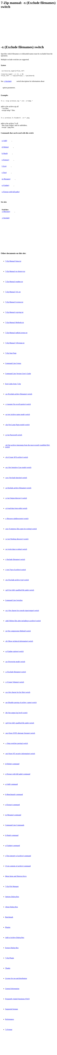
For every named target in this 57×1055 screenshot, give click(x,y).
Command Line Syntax (13, 365)
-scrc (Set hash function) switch (16, 480)
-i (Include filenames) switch (15, 561)
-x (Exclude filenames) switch (15, 674)
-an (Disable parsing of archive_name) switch (21, 704)
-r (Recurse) (6, 213)
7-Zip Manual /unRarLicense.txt (16, 335)
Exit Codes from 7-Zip (13, 386)
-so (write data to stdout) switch (16, 551)
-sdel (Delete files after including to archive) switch (23, 623)
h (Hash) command (11, 837)
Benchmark (9, 919)
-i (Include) (8, 82)
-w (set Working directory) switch (16, 541)
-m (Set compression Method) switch (18, 633)
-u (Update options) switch (14, 653)
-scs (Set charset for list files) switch (17, 694)
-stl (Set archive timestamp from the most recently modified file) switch (27, 448)
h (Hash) (5, 155)
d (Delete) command (12, 766)
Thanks (7, 970)
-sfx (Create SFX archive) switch (16, 459)
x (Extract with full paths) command (17, 776)
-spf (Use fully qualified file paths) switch (19, 592)
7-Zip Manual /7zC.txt (13, 294)
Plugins (7, 929)
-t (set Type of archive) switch (15, 571)
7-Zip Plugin (9, 960)
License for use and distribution (16, 980)
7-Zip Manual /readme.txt (14, 283)
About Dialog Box (11, 909)
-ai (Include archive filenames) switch (18, 490)
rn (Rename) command (13, 817)
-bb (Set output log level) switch (16, 715)
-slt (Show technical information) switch (19, 643)
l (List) (4, 168)
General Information (12, 990)
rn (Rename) (6, 181)
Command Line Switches (14, 602)
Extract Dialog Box (11, 950)
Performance (9, 1021)
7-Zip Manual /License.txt (14, 304)
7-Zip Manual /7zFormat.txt (14, 345)
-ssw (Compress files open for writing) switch (21, 531)
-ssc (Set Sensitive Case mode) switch (18, 469)
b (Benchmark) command (14, 796)
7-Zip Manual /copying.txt (14, 314)
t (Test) (4, 174)
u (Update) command (12, 847)
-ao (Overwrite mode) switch (15, 663)
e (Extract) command (12, 807)
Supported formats (11, 1011)
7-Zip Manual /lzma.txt (13, 263)
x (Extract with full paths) (10, 194)
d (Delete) (5, 149)
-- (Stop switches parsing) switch (16, 745)
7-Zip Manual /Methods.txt (14, 324)
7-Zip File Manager (12, 888)
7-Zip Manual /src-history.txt (15, 273)
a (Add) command (11, 786)
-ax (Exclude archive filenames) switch (18, 396)
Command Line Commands (14, 827)
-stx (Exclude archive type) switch (17, 582)
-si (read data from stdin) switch (16, 510)
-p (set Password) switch (13, 437)
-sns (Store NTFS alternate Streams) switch (20, 735)
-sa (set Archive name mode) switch (17, 416)
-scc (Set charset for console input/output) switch (22, 612)
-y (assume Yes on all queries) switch (18, 406)
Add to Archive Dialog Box (14, 939)
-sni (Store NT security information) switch (20, 755)
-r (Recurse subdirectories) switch (16, 520)
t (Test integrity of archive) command (18, 858)
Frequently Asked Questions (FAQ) (17, 1001)
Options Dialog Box (12, 898)
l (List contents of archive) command (18, 868)
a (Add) (4, 142)
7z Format (8, 1031)
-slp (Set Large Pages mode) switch (17, 426)
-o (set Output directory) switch (16, 500)
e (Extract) (5, 162)
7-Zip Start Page (10, 355)
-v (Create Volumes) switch (14, 684)
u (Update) (5, 187)
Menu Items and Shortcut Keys (16, 878)
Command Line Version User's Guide (18, 375)
